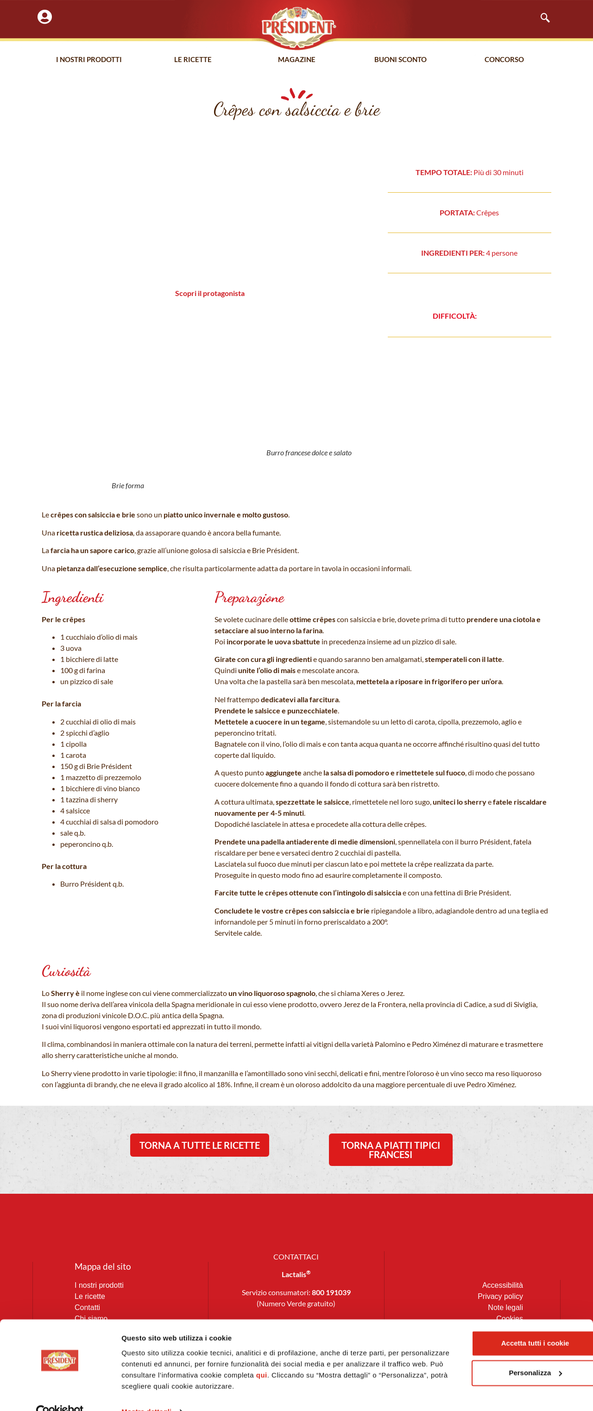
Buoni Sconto (400, 60)
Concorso (504, 60)
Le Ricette (193, 60)
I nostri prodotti (89, 60)
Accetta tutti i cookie (492, 1324)
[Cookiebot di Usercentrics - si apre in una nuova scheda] (60, 1393)
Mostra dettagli (146, 1393)
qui (361, 1356)
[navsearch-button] (540, 18)
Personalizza (492, 1354)
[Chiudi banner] (578, 1314)
